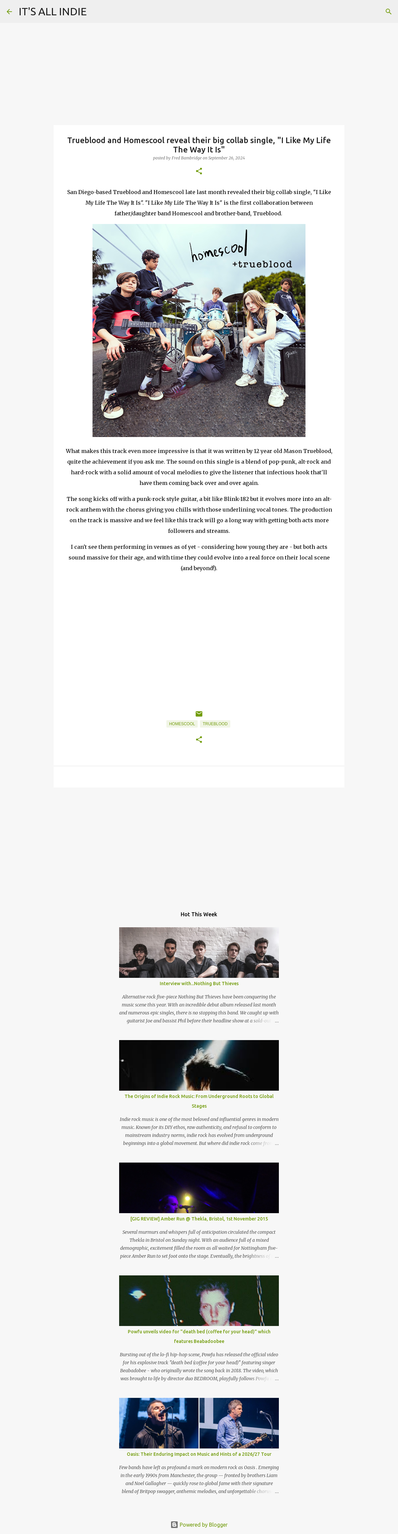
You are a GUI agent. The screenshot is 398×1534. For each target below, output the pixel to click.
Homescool (182, 724)
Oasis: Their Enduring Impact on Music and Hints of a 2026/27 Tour (199, 1454)
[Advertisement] (199, 844)
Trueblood (215, 724)
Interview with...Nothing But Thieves (199, 983)
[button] (199, 171)
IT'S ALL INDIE (53, 11)
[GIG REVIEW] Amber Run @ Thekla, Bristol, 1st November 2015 (199, 1218)
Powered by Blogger (199, 1525)
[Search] (389, 12)
